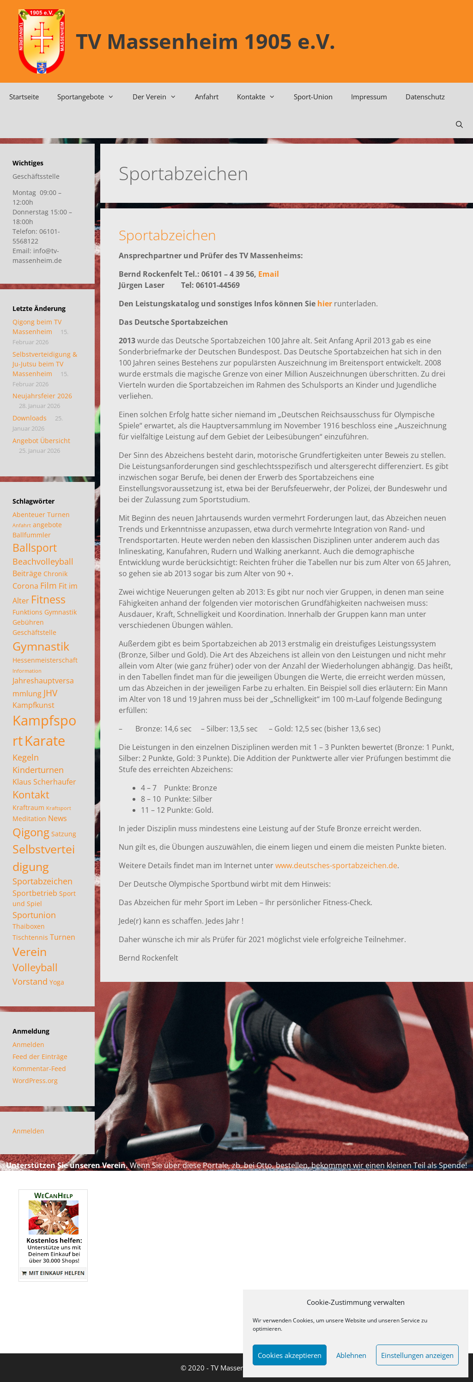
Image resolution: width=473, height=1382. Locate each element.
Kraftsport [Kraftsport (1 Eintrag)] (58, 808)
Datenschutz (425, 96)
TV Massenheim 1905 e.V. (205, 41)
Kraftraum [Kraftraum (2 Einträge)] (28, 807)
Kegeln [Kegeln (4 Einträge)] (25, 757)
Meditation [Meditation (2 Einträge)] (29, 818)
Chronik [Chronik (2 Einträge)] (55, 573)
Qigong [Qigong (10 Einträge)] (30, 832)
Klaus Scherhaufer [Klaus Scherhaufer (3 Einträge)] (44, 782)
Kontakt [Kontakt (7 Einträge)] (30, 794)
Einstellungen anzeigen (417, 1355)
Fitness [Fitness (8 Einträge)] (48, 599)
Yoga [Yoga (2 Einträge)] (56, 982)
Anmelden (28, 1044)
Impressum (369, 96)
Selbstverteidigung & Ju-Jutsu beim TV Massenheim (44, 364)
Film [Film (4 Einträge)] (48, 585)
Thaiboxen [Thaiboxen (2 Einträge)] (28, 926)
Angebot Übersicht (41, 440)
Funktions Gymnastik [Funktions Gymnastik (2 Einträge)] (44, 612)
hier (324, 303)
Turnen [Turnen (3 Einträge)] (62, 937)
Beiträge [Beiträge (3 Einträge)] (27, 573)
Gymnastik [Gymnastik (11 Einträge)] (40, 646)
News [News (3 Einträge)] (57, 818)
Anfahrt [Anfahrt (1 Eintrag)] (21, 525)
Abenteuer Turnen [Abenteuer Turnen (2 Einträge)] (41, 514)
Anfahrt (206, 96)
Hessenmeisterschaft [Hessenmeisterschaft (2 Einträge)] (45, 660)
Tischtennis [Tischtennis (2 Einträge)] (30, 937)
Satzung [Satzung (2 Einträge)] (63, 833)
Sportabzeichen (167, 234)
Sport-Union (313, 96)
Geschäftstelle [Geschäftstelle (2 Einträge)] (34, 632)
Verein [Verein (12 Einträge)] (29, 951)
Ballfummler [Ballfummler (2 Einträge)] (31, 534)
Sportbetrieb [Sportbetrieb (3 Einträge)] (34, 893)
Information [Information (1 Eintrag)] (27, 671)
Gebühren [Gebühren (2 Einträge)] (28, 622)
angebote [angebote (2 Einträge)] (47, 524)
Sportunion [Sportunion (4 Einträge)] (34, 914)
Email (268, 274)
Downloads (29, 418)
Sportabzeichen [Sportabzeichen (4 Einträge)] (42, 881)
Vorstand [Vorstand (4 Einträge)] (30, 981)
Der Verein (159, 96)
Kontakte (261, 96)
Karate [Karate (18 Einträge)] (44, 740)
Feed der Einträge (39, 1056)
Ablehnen (351, 1355)
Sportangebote (90, 96)
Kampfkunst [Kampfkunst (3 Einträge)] (33, 705)
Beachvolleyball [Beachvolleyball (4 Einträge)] (42, 561)
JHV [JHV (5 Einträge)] (50, 693)
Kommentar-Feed (39, 1068)
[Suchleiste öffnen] (459, 124)
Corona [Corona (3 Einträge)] (25, 586)
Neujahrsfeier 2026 (42, 395)
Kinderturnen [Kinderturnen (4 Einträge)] (38, 769)
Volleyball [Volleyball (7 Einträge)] (35, 967)
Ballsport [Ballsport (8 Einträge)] (34, 548)
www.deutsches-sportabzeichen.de (336, 865)
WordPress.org (35, 1080)
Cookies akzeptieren (289, 1355)
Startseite (24, 96)
